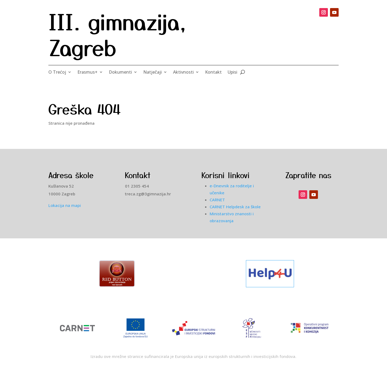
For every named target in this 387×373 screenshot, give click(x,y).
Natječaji (152, 72)
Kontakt (213, 72)
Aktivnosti (183, 72)
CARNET (217, 199)
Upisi (232, 72)
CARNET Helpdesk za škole (235, 206)
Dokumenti (120, 72)
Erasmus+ (87, 72)
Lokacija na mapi (64, 205)
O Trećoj (57, 72)
